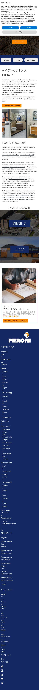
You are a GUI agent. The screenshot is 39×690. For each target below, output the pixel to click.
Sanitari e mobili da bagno (5, 401)
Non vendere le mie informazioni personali (22, 14)
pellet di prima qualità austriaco (19, 199)
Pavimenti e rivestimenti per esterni (6, 454)
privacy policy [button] (31, 20)
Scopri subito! (19, 42)
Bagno (18, 60)
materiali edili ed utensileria (10, 155)
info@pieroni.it (5, 636)
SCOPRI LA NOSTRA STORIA (12, 106)
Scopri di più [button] (19, 32)
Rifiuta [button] (10, 27)
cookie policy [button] (4, 11)
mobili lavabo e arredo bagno (18, 179)
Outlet (3, 584)
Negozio (4, 538)
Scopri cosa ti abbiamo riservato (15, 321)
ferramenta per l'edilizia (27, 155)
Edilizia (6, 60)
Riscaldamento (6, 463)
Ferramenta (31, 60)
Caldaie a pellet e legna (5, 490)
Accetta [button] (28, 27)
